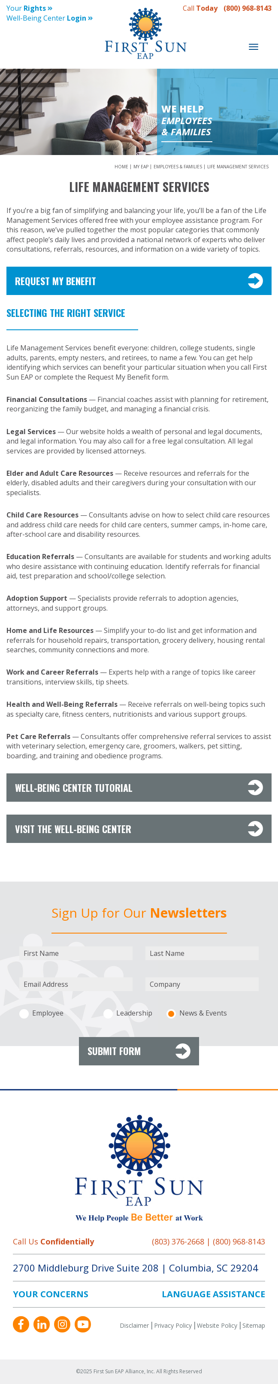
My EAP (141, 167)
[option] (139, 112)
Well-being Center (49, 18)
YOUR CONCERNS (50, 1294)
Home (122, 167)
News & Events (203, 1013)
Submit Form (139, 1051)
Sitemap (253, 1325)
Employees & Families (178, 167)
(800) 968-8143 (248, 8)
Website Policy (217, 1325)
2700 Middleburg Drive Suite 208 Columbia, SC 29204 (135, 1267)
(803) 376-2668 (178, 1241)
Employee (47, 1013)
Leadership (134, 1013)
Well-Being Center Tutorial (139, 787)
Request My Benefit (139, 281)
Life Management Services (238, 167)
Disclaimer (134, 1325)
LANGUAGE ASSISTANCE (213, 1294)
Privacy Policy (173, 1325)
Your (29, 8)
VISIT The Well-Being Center (139, 829)
